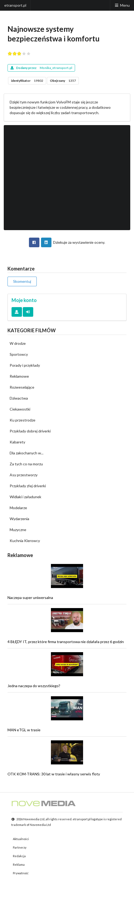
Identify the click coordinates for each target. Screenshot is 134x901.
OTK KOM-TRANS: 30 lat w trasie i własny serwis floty (54, 774)
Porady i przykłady (25, 365)
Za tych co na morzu (26, 464)
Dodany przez (41, 68)
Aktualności (21, 839)
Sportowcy (19, 354)
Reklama (19, 864)
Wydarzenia (19, 518)
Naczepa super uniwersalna (30, 597)
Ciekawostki (20, 409)
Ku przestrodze (22, 420)
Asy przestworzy (24, 475)
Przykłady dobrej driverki (30, 431)
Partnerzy (20, 847)
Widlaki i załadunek (25, 496)
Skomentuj (22, 281)
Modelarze (18, 507)
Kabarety (17, 442)
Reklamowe (19, 376)
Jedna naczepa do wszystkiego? (34, 685)
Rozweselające (22, 387)
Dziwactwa (19, 398)
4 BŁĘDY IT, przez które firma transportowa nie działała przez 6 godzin (66, 641)
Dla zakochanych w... (26, 453)
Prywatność (20, 873)
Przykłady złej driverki (28, 486)
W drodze (18, 343)
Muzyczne (18, 529)
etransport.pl (15, 5)
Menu (122, 5)
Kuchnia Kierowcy (25, 540)
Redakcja (19, 856)
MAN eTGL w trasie (24, 730)
